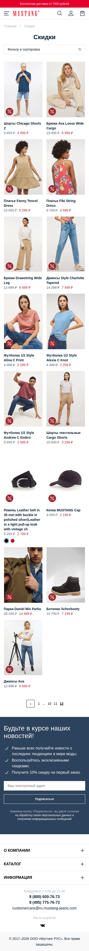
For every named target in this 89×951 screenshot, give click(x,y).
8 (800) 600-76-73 (44, 897)
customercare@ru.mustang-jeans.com (44, 908)
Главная (10, 26)
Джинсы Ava (14, 681)
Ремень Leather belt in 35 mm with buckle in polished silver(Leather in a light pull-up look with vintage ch (22, 519)
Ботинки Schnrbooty (63, 609)
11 (55, 704)
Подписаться (44, 799)
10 (49, 704)
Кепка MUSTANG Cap (64, 510)
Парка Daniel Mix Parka (22, 609)
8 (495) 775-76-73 (44, 902)
